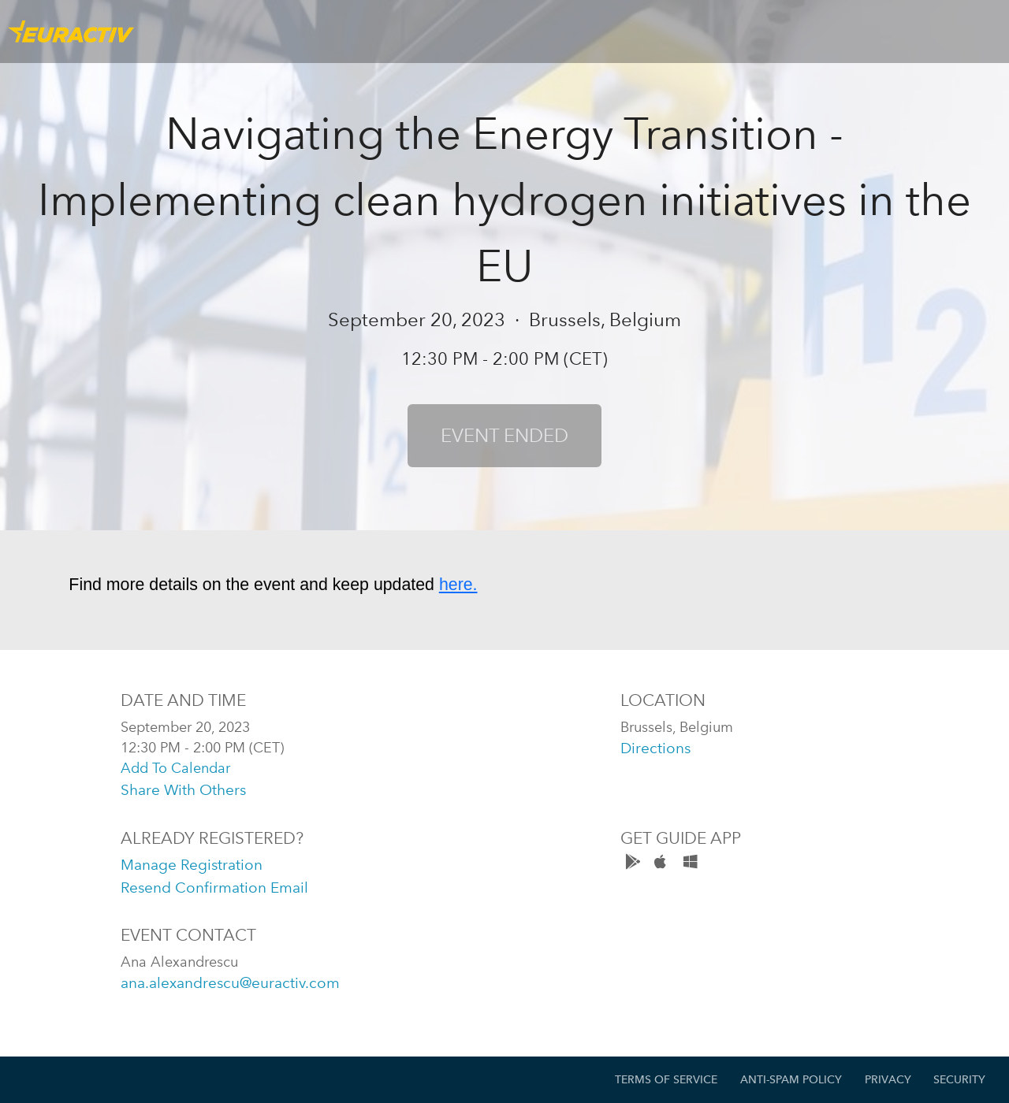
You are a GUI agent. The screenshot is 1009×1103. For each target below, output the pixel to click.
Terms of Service (666, 1079)
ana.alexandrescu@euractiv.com (230, 983)
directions (655, 748)
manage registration (191, 865)
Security (959, 1079)
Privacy (888, 1079)
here (456, 584)
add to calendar (175, 767)
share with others (183, 790)
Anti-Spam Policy (791, 1079)
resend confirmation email (214, 887)
